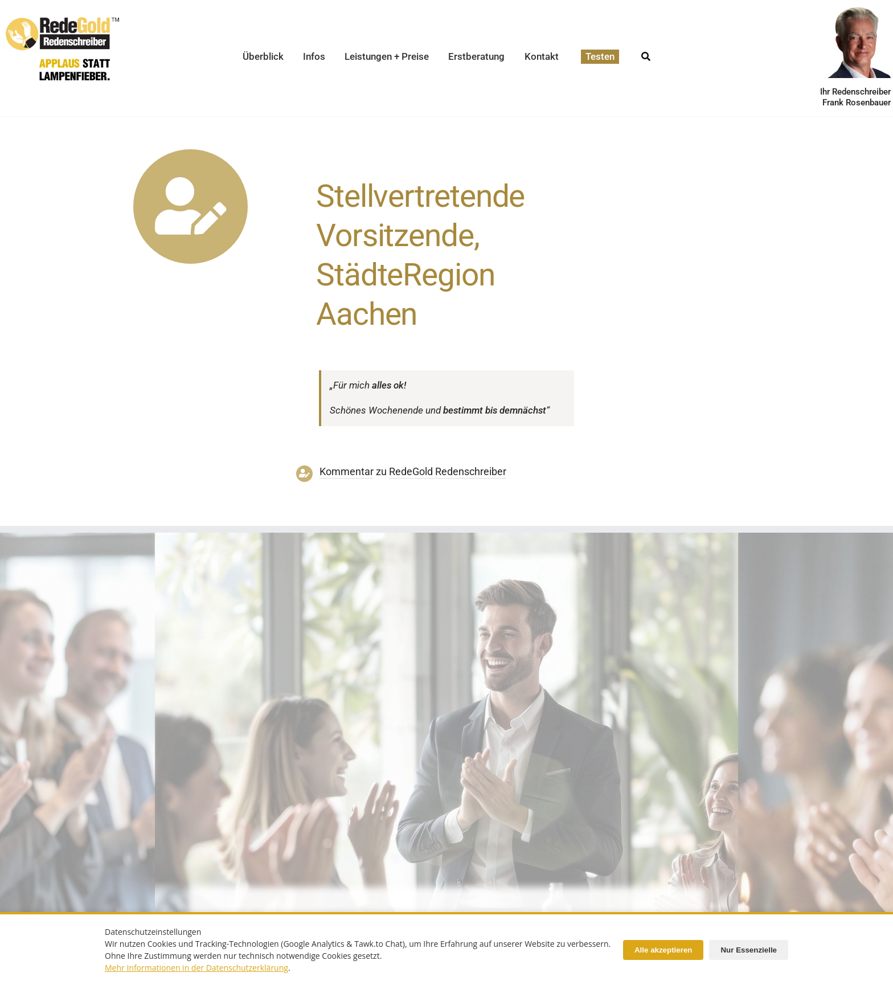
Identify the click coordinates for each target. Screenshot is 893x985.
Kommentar (346, 471)
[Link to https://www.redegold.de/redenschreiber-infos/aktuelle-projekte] (190, 206)
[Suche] (645, 53)
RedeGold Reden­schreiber (447, 471)
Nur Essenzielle (748, 950)
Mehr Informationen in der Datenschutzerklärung (196, 967)
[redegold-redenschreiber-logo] (62, 21)
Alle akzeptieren (663, 950)
